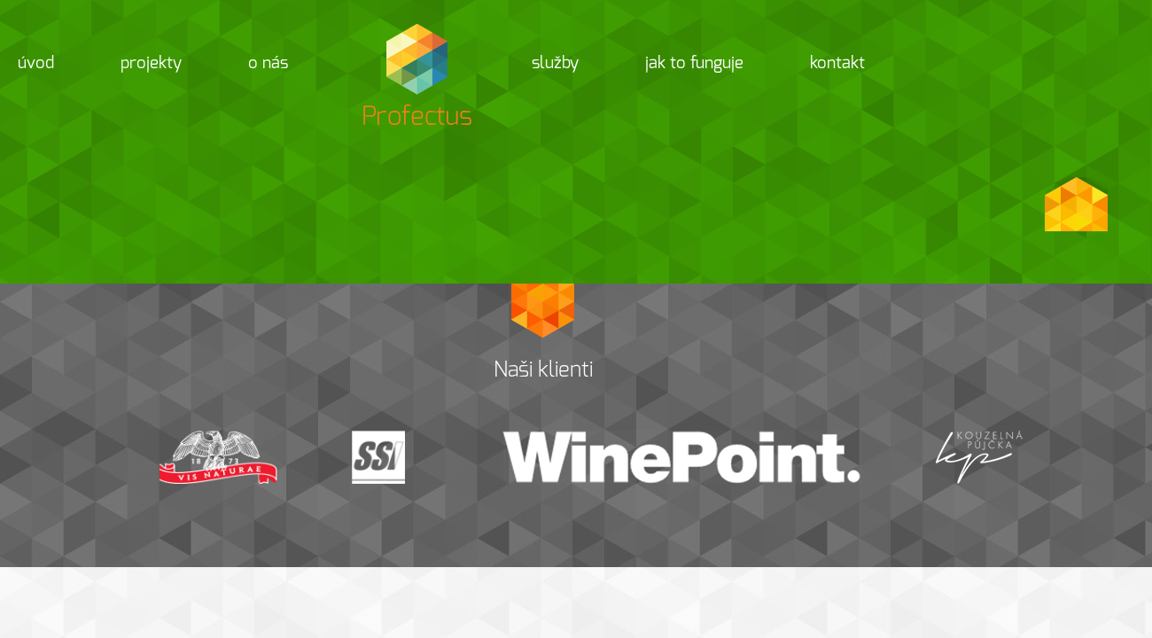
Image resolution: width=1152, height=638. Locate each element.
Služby (555, 62)
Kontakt (837, 62)
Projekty (151, 62)
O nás (268, 62)
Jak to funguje (694, 62)
